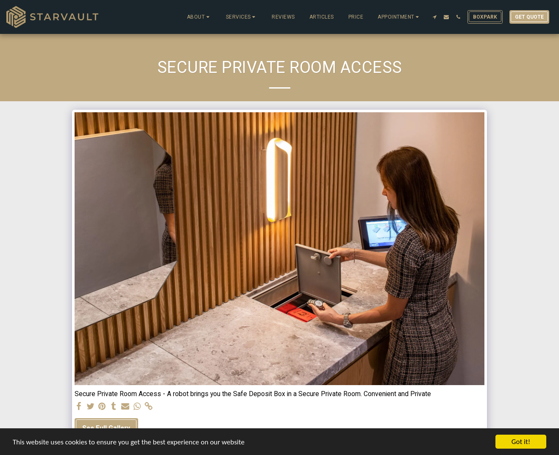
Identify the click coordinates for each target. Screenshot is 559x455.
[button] (199, 17)
